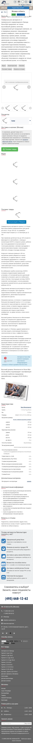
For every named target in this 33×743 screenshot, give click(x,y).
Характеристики (12, 65)
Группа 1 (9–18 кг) (6, 662)
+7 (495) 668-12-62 (8, 611)
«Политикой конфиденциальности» (19, 733)
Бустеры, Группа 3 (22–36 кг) (9, 671)
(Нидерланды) (26, 407)
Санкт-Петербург (6, 691)
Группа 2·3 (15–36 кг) (7, 669)
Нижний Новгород (6, 697)
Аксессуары (4, 676)
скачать (29, 481)
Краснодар (4, 700)
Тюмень (3, 695)
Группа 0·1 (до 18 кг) (7, 655)
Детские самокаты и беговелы (9, 674)
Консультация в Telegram (16, 222)
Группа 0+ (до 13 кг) (6, 653)
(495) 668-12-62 (6, 8)
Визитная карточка (8, 623)
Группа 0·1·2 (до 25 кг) (7, 657)
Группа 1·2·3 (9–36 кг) (7, 667)
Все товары (5, 647)
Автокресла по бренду (7, 651)
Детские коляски (5, 680)
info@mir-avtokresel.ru (9, 620)
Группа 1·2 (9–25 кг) (6, 664)
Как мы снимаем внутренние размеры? (22, 419)
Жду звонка (28, 723)
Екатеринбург (5, 693)
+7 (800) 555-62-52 (9, 613)
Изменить (20, 14)
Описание (21, 65)
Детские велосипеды (7, 678)
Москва (3, 688)
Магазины (4, 685)
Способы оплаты (6, 637)
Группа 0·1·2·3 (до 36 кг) (8, 660)
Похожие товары (7, 69)
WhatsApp (6, 616)
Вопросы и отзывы (19, 69)
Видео (4, 65)
